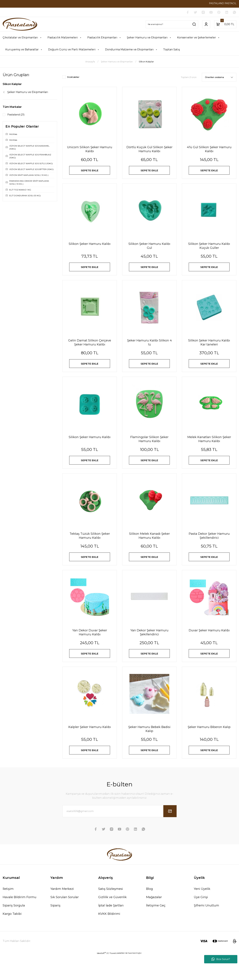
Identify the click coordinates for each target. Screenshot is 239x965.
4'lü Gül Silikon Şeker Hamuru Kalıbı (209, 149)
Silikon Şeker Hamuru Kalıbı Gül (149, 247)
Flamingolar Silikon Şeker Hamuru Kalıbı (149, 443)
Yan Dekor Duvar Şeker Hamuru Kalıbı (89, 639)
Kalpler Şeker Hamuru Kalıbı (89, 735)
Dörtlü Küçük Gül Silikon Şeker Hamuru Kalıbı (149, 149)
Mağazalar (154, 906)
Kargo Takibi (12, 923)
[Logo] (20, 24)
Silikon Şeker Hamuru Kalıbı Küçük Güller (209, 247)
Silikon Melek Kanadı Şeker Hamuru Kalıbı (149, 541)
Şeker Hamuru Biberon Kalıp (209, 735)
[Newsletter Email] (119, 821)
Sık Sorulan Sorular (64, 906)
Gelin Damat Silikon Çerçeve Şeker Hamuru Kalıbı (89, 345)
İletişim (8, 898)
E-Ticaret (111, 962)
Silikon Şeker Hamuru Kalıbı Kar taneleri (209, 345)
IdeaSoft (101, 962)
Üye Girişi (201, 906)
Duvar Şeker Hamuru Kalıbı (209, 637)
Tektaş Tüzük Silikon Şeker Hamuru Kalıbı (90, 541)
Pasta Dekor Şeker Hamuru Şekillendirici (209, 541)
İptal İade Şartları (111, 915)
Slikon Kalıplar (146, 61)
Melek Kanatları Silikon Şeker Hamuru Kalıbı (209, 443)
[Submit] (170, 821)
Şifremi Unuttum (206, 915)
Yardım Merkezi (62, 898)
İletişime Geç (155, 915)
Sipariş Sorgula (14, 915)
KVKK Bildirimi (109, 923)
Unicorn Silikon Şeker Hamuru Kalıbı (89, 149)
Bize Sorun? (220, 959)
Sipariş (55, 915)
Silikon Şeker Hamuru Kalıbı (90, 245)
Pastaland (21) (16, 114)
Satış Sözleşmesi (110, 898)
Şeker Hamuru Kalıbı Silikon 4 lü (149, 345)
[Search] (172, 24)
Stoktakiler (73, 77)
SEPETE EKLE (90, 170)
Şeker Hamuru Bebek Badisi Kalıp (149, 737)
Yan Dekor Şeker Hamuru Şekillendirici (149, 639)
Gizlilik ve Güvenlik (112, 906)
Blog (149, 898)
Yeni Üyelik (202, 898)
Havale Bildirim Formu (19, 906)
